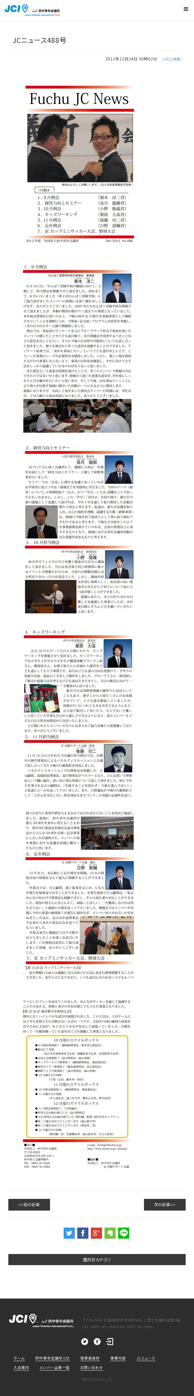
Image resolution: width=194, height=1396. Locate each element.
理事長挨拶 (90, 1357)
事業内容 (118, 1357)
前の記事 (32, 1204)
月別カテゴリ (97, 1259)
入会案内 (21, 1367)
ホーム (19, 1357)
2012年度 (172, 59)
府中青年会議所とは (52, 1357)
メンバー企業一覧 (55, 1367)
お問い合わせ (91, 1367)
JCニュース (145, 1357)
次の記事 (162, 1204)
